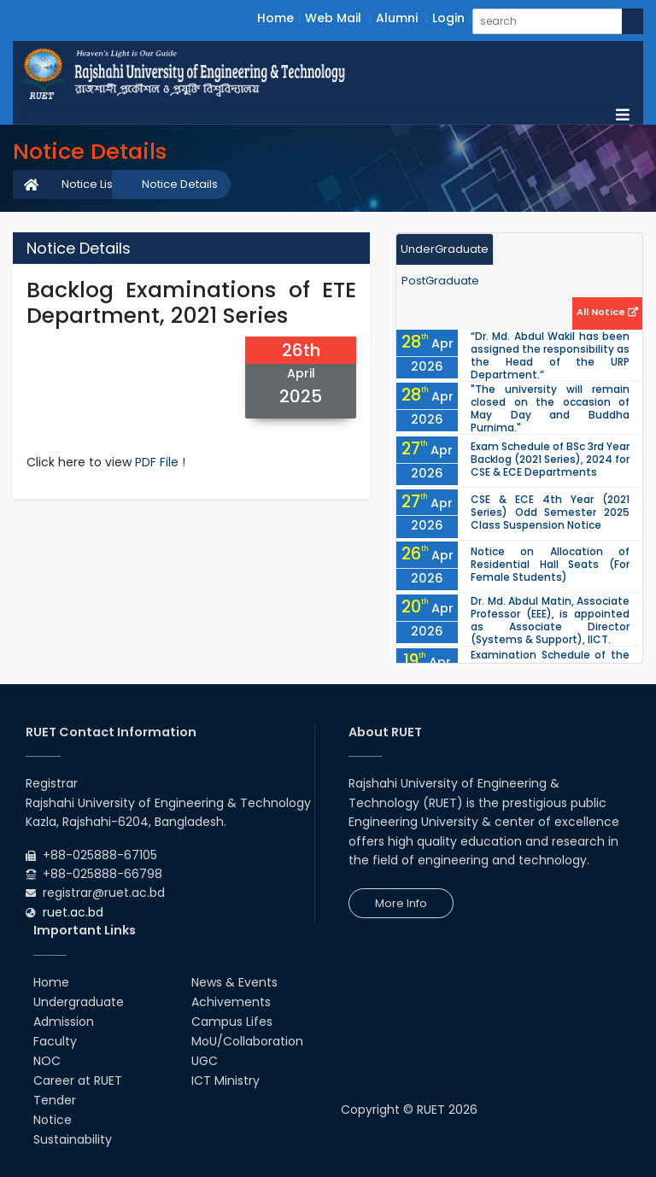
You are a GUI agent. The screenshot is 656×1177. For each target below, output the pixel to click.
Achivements (231, 1001)
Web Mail (333, 17)
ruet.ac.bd (73, 912)
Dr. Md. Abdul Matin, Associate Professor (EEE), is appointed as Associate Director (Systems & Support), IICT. (550, 620)
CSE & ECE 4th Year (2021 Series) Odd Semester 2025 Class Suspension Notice (550, 512)
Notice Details (180, 184)
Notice (52, 1119)
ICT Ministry (225, 1080)
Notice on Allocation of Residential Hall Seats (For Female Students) (550, 564)
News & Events (234, 982)
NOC (47, 1060)
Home (275, 17)
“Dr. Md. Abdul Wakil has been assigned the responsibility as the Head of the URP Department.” (550, 355)
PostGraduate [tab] (440, 280)
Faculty (55, 1041)
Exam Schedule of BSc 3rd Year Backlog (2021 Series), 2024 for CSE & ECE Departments (550, 459)
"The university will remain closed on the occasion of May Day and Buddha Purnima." (550, 408)
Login (448, 17)
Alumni (397, 17)
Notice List (89, 184)
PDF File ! (160, 462)
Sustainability (72, 1139)
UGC (204, 1060)
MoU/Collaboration (247, 1041)
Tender (54, 1100)
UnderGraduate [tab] (445, 249)
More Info (401, 903)
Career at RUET (77, 1080)
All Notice (607, 312)
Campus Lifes (231, 1021)
